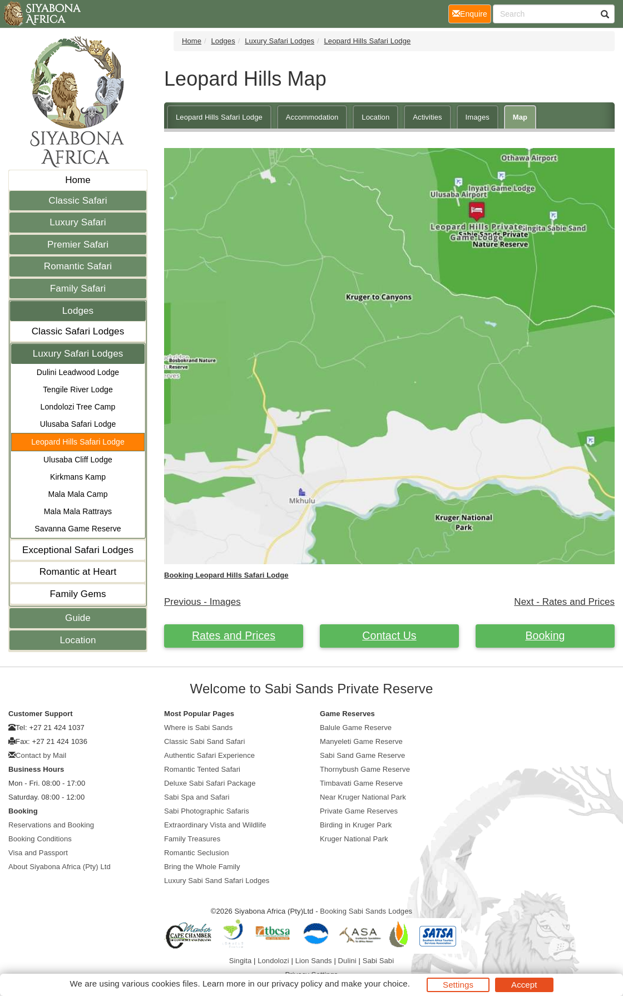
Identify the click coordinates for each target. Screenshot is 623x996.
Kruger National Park (354, 839)
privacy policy (296, 983)
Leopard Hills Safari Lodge (78, 441)
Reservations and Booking (51, 825)
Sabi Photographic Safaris (206, 811)
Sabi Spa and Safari (197, 797)
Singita (240, 960)
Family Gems (78, 594)
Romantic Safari (78, 266)
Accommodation (312, 117)
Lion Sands (313, 960)
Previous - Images (202, 601)
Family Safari (78, 288)
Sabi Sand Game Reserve (362, 755)
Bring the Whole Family (202, 866)
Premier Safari (77, 244)
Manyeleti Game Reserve (361, 741)
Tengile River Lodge (78, 389)
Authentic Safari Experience (209, 755)
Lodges (77, 310)
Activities (427, 117)
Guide (78, 618)
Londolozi (273, 960)
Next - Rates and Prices (564, 601)
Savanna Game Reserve (77, 528)
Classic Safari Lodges (78, 331)
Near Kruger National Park (363, 797)
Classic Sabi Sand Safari (204, 741)
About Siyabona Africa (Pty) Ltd (59, 866)
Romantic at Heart (78, 571)
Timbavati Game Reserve (361, 783)
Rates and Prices (233, 635)
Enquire (471, 13)
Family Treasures (192, 839)
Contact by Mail (41, 755)
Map (520, 117)
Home (78, 180)
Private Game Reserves (359, 811)
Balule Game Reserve (356, 727)
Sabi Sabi (378, 960)
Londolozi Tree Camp (78, 406)
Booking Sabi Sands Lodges (366, 911)
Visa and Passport (38, 853)
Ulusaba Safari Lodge (78, 424)
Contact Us (389, 635)
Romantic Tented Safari (202, 769)
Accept (524, 984)
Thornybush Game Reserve (365, 769)
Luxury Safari (78, 222)
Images (478, 117)
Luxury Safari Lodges (78, 353)
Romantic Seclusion (196, 853)
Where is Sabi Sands (198, 727)
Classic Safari (77, 200)
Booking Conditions (40, 839)
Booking (545, 635)
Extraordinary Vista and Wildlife (215, 825)
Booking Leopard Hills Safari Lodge (226, 575)
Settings (458, 984)
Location (78, 640)
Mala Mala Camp (77, 494)
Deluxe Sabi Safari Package (209, 783)
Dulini (347, 960)
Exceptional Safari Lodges (78, 550)
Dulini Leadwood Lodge (78, 372)
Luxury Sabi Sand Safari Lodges (216, 880)
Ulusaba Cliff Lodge (77, 459)
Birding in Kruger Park (356, 825)
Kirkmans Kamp (78, 476)
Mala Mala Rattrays (78, 511)
